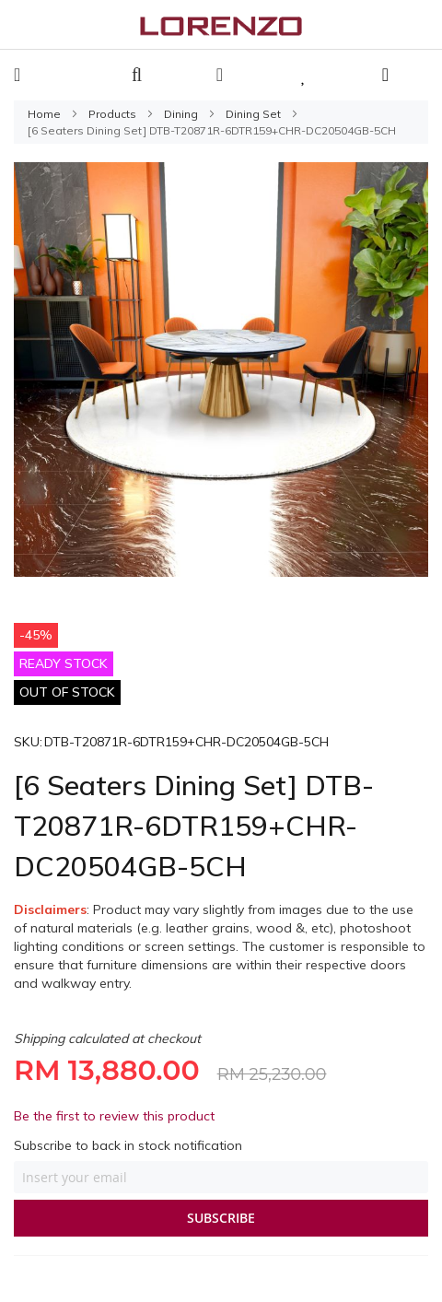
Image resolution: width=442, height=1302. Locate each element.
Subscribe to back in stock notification (128, 1145)
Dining (182, 114)
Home (46, 114)
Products (113, 114)
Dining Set (255, 114)
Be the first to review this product (114, 1116)
